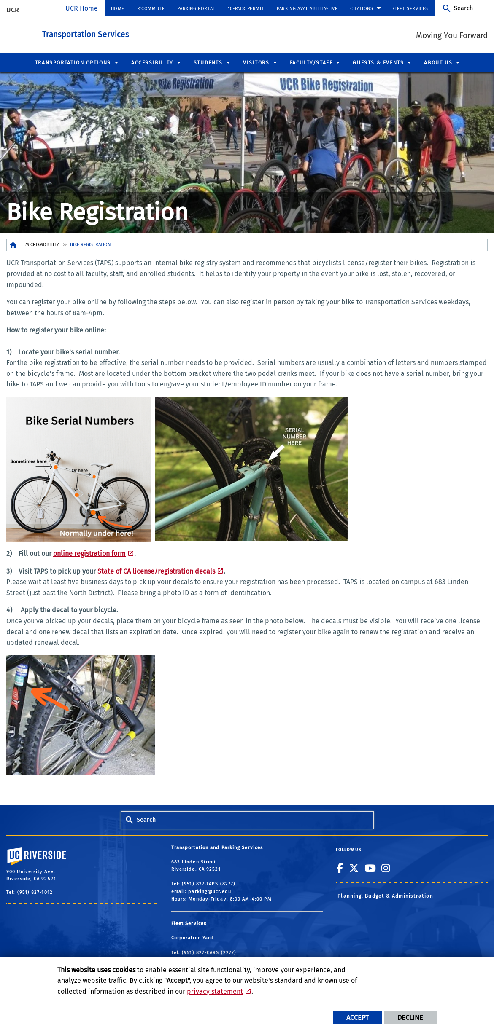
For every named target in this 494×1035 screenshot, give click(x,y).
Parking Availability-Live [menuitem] (307, 8)
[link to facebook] (340, 867)
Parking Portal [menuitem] (196, 8)
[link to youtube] (370, 867)
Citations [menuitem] (361, 8)
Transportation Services (132, 33)
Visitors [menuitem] (256, 62)
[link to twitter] (354, 867)
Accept (357, 1018)
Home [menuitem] (117, 8)
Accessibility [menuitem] (152, 62)
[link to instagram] (386, 867)
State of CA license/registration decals (156, 571)
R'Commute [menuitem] (151, 8)
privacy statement (215, 991)
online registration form (89, 553)
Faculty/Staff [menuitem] (311, 62)
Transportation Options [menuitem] (73, 62)
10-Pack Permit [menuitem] (246, 8)
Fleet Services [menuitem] (410, 8)
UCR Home (81, 8)
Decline (410, 1018)
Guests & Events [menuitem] (378, 62)
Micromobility (42, 244)
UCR (12, 10)
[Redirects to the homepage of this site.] (13, 244)
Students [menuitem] (208, 62)
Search (463, 8)
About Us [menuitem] (438, 62)
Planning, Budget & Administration (385, 895)
